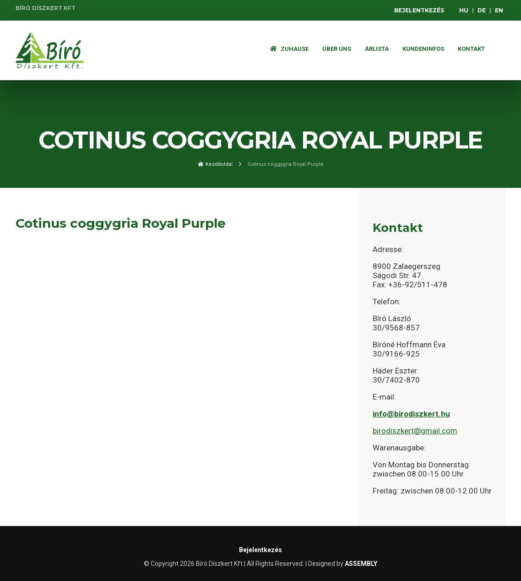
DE (482, 10)
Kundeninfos (423, 48)
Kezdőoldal (215, 164)
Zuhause (289, 48)
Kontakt (471, 48)
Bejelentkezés (419, 10)
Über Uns (336, 48)
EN (499, 10)
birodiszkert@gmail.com (415, 430)
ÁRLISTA (377, 48)
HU (463, 10)
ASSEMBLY (361, 563)
